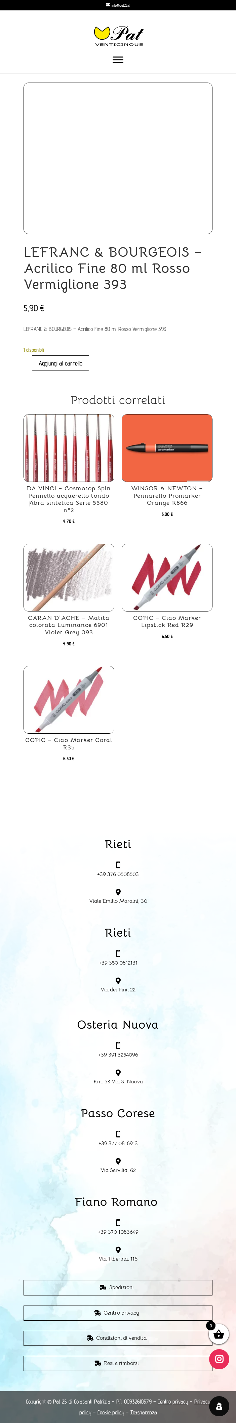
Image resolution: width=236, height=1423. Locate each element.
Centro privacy (121, 1313)
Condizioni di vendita (121, 1338)
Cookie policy (110, 1412)
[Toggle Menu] (118, 59)
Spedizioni (121, 1287)
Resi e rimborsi (121, 1363)
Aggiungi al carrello (60, 363)
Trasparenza (143, 1412)
